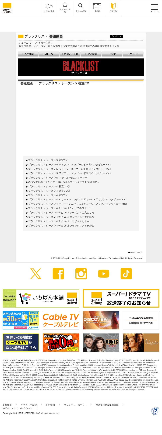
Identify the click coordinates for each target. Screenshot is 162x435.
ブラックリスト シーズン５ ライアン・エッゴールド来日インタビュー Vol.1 (69, 164)
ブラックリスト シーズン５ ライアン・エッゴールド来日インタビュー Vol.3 (69, 173)
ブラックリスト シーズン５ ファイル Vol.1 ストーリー (57, 177)
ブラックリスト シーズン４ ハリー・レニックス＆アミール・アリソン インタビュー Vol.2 (77, 204)
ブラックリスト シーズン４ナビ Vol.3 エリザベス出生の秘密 (61, 217)
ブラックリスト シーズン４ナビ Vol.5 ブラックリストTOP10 (61, 225)
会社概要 (10, 405)
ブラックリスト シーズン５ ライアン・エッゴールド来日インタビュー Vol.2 (69, 169)
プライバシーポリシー (77, 405)
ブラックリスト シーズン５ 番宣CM (48, 160)
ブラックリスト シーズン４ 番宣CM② (49, 191)
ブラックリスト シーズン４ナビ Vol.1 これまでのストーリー (61, 208)
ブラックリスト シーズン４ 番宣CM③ (49, 186)
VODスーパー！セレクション (20, 408)
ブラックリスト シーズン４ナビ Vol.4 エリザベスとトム (58, 221)
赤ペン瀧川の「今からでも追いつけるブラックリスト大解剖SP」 (64, 182)
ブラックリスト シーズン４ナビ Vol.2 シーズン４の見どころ (61, 212)
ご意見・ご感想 (31, 405)
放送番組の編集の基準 (109, 405)
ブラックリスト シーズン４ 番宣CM (48, 195)
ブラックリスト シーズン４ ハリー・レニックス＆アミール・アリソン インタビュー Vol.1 (77, 199)
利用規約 (53, 405)
